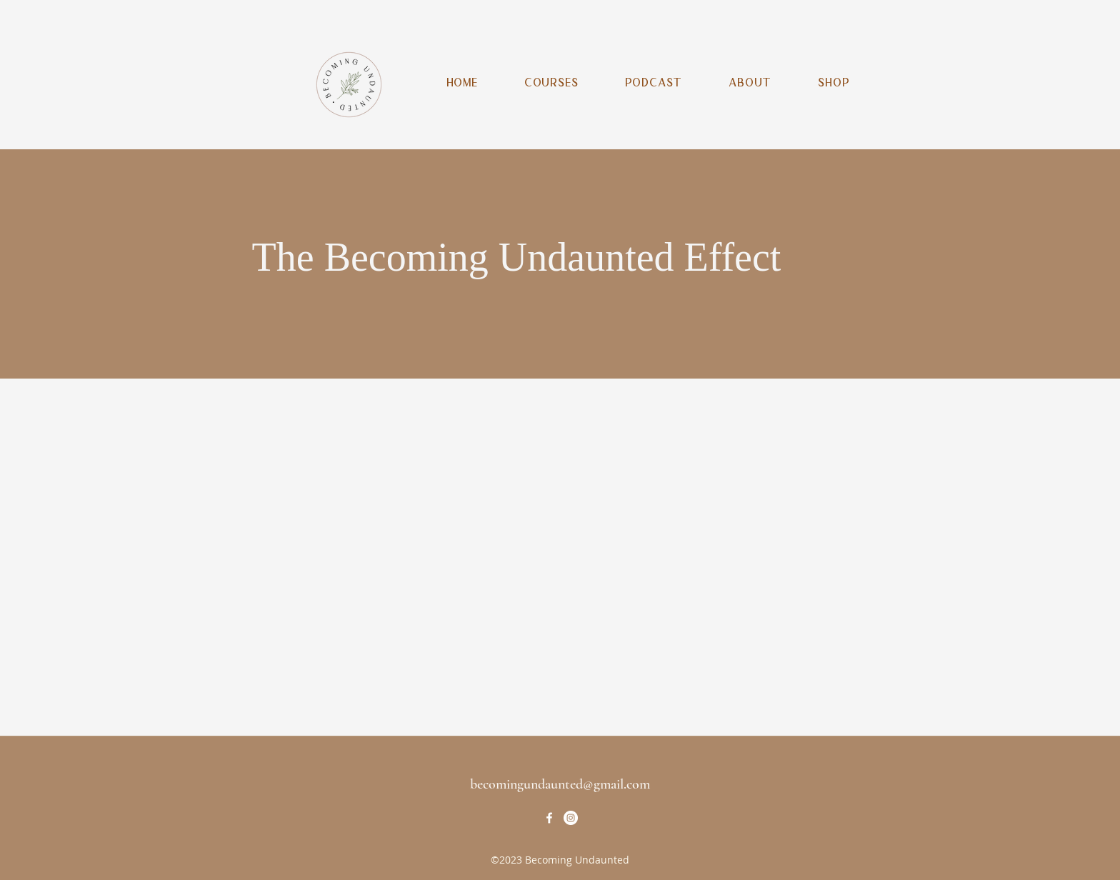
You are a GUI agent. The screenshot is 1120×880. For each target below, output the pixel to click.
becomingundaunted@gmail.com (560, 784)
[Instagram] (571, 818)
